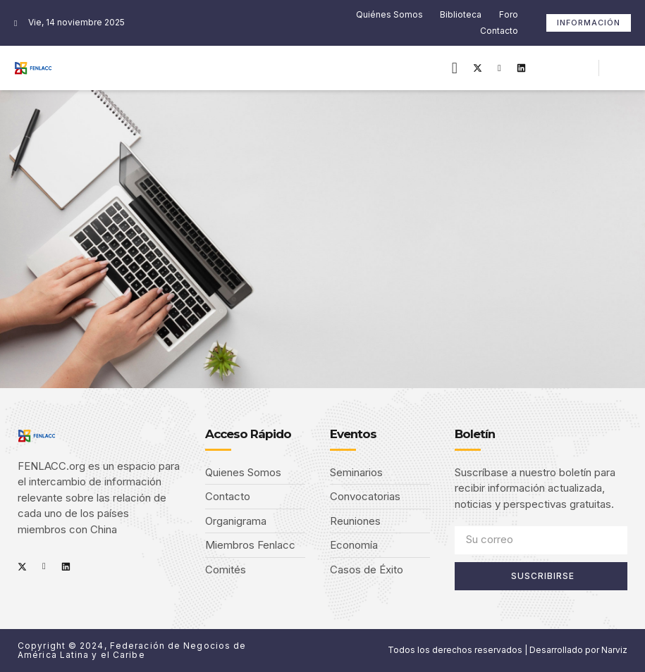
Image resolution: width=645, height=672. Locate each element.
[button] (454, 68)
